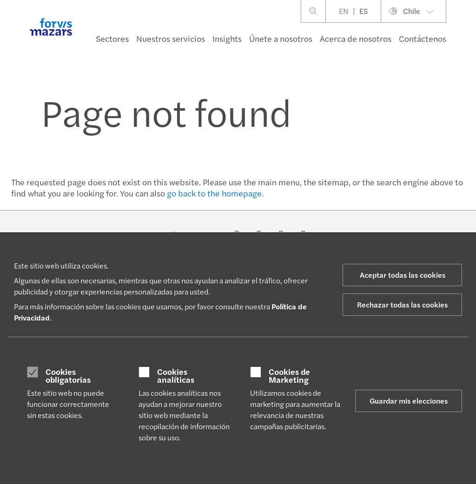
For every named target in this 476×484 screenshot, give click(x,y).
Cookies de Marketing (289, 375)
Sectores (112, 38)
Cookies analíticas (175, 375)
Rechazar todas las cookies (402, 304)
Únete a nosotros (280, 38)
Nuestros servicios (170, 38)
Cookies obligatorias (68, 375)
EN (343, 11)
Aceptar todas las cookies (402, 274)
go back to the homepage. (215, 193)
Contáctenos (422, 38)
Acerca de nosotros (355, 38)
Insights (227, 38)
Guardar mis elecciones (409, 400)
